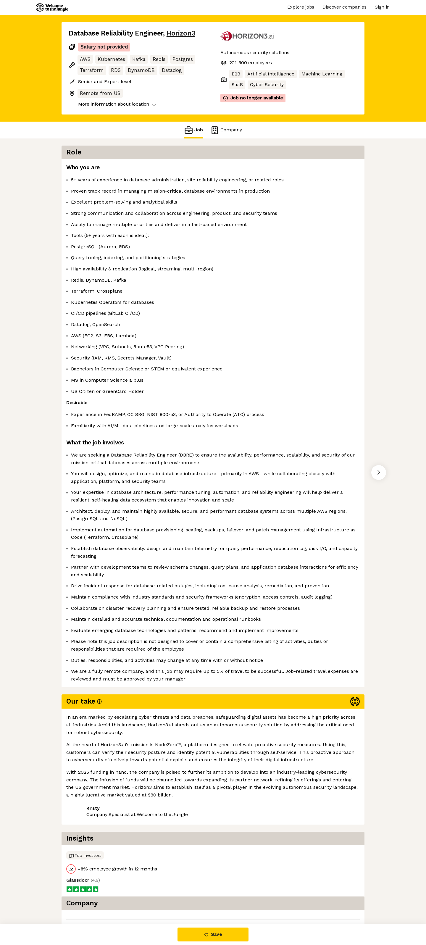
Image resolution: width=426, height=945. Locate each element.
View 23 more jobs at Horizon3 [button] (145, 899)
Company (226, 130)
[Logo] (52, 7)
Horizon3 (181, 33)
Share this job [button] (85, 899)
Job (193, 130)
